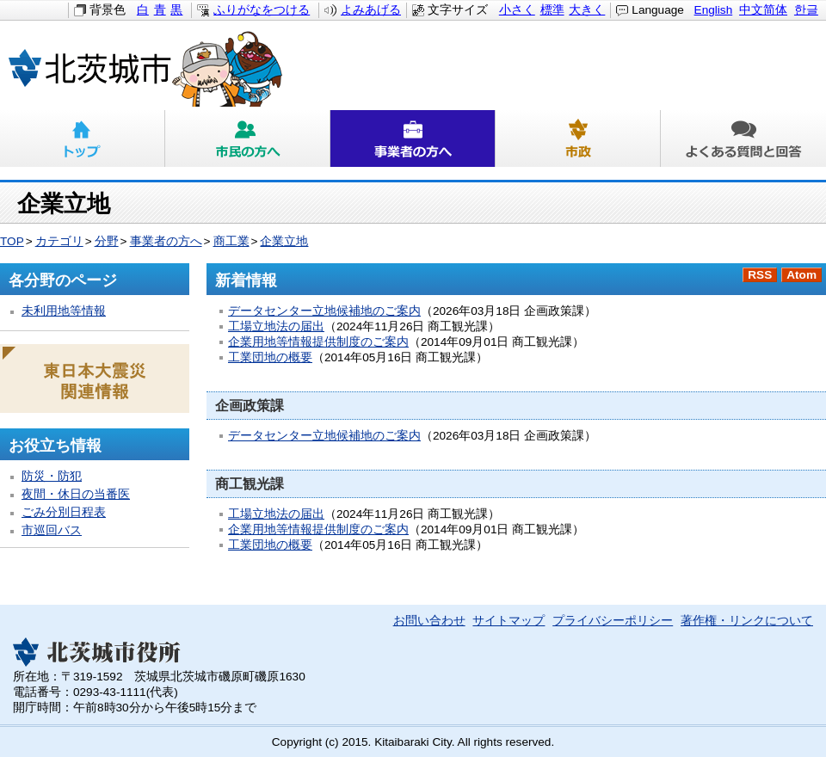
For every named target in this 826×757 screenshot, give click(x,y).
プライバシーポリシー (612, 620)
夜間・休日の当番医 (76, 494)
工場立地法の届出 (276, 326)
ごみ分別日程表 (64, 512)
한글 (806, 9)
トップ (82, 138)
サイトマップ (508, 620)
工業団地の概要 (270, 357)
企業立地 (284, 241)
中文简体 (763, 9)
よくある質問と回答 (743, 138)
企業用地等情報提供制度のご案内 (318, 341)
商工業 (231, 241)
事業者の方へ (413, 138)
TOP (12, 241)
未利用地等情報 (64, 311)
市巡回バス (52, 530)
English (713, 9)
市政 (578, 138)
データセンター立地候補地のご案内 (324, 311)
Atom (801, 274)
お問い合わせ (429, 620)
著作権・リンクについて (747, 620)
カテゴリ (59, 241)
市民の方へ (247, 138)
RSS (760, 274)
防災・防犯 (52, 476)
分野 (107, 241)
